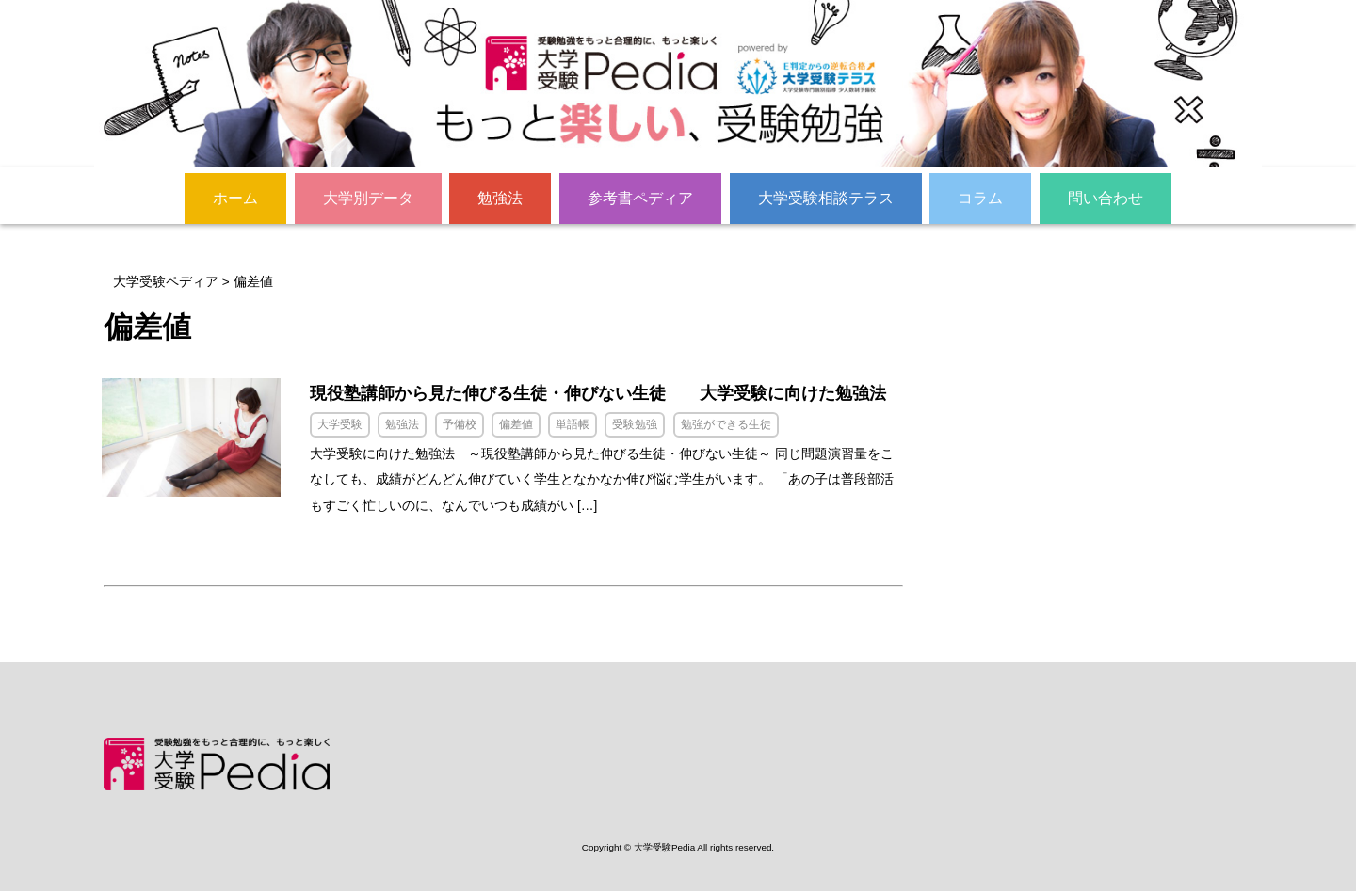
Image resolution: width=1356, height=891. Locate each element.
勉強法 (500, 197)
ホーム (235, 197)
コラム (980, 197)
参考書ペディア (640, 197)
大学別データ (368, 197)
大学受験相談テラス (826, 197)
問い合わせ (1105, 197)
